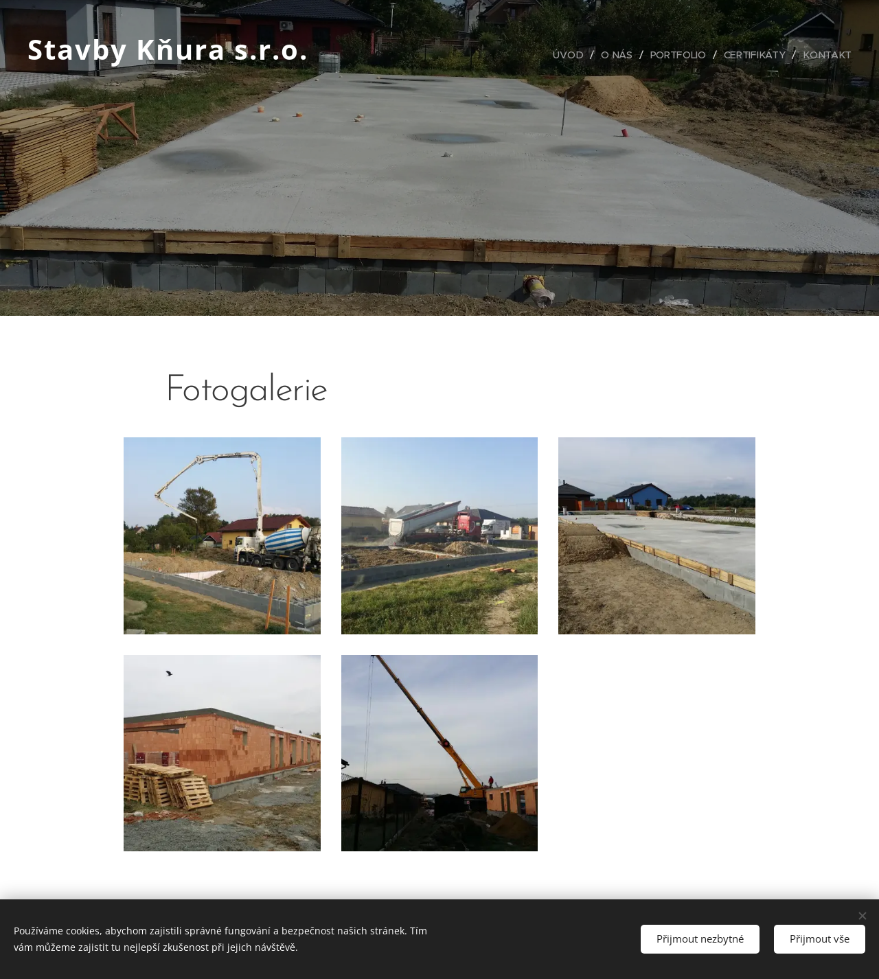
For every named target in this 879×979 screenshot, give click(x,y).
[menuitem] (571, 55)
